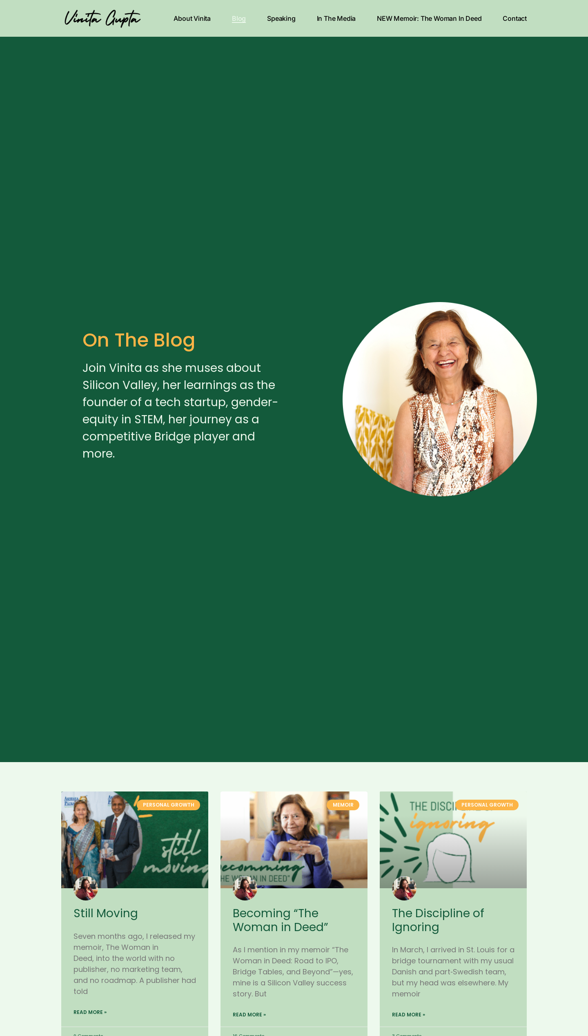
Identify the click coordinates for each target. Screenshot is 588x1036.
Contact (515, 18)
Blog (239, 18)
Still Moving (106, 913)
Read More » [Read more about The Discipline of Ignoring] (408, 1014)
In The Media (336, 18)
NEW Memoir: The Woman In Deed (429, 18)
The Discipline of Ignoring (438, 920)
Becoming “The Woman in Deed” (280, 920)
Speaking (281, 18)
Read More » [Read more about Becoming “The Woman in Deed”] (249, 1014)
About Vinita (192, 18)
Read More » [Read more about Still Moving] (90, 1012)
